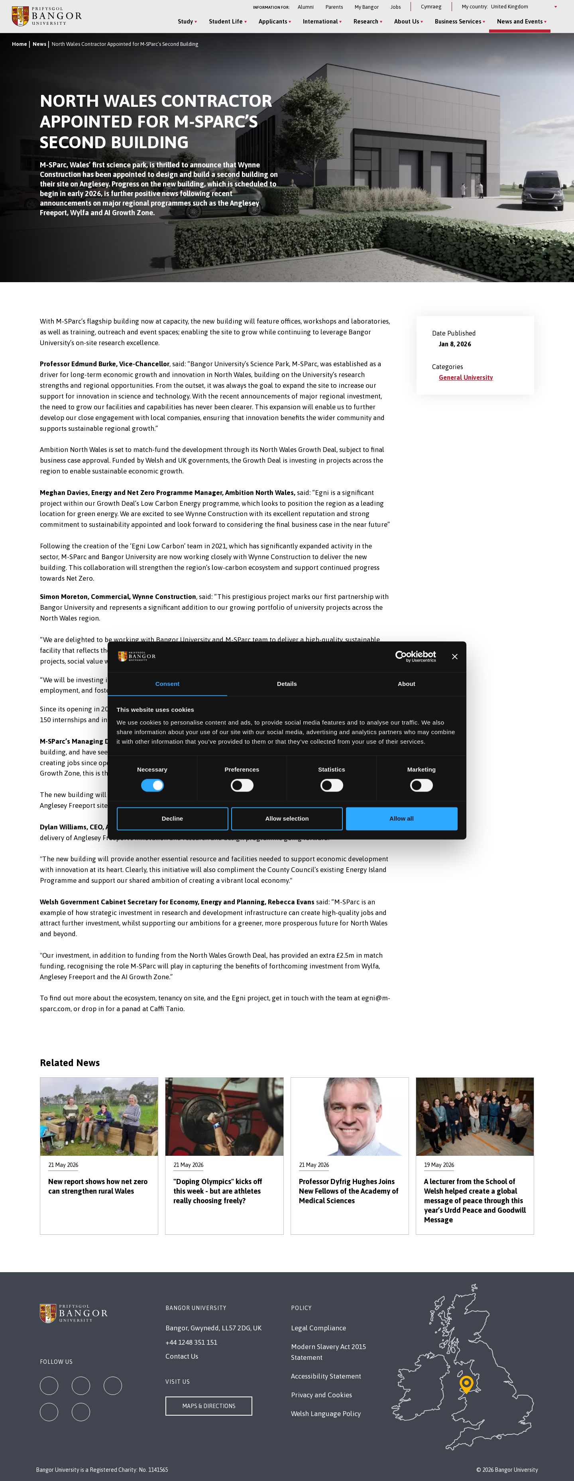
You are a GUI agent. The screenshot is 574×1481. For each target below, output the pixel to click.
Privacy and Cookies (321, 1395)
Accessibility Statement (326, 1376)
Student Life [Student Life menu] (226, 21)
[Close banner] (455, 656)
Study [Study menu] (185, 21)
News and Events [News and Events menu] (520, 21)
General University (466, 377)
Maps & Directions (209, 1406)
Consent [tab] (167, 683)
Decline (172, 818)
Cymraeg (431, 6)
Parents (334, 7)
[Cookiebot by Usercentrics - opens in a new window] (401, 656)
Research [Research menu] (366, 21)
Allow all (401, 818)
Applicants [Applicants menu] (273, 21)
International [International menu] (320, 21)
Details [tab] (287, 683)
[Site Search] (555, 22)
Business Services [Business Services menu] (458, 21)
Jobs (396, 7)
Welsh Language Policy (326, 1414)
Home (19, 44)
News (39, 44)
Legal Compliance (318, 1328)
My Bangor (367, 7)
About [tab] (406, 683)
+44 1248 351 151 (191, 1342)
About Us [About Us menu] (406, 21)
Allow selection (287, 818)
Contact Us (181, 1356)
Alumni (306, 7)
